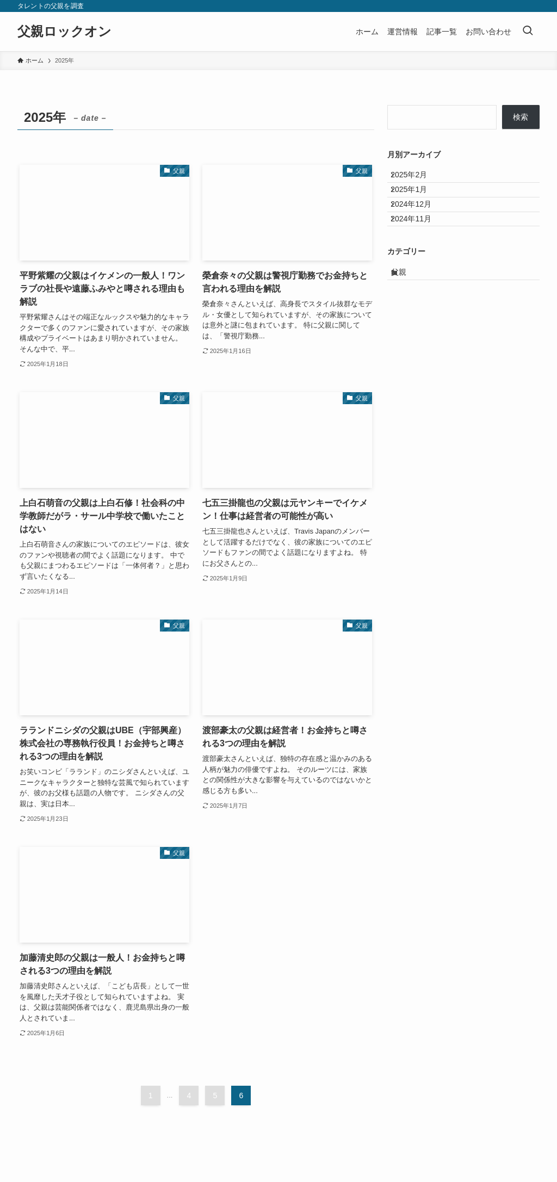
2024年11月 (419, 246)
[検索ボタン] (528, 31)
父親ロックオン (64, 31)
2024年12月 (419, 224)
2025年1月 (417, 201)
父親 (408, 308)
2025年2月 (417, 179)
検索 (520, 117)
